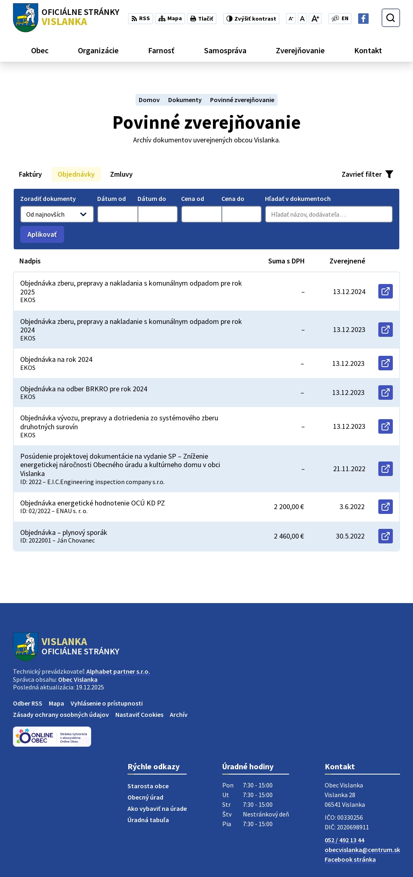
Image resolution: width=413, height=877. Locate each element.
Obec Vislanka (78, 679)
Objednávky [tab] (76, 174)
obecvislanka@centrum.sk (362, 850)
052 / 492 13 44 (344, 840)
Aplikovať (45, 236)
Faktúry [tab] (30, 174)
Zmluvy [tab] (121, 174)
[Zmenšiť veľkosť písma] (291, 18)
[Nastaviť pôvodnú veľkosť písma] (302, 18)
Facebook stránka (350, 859)
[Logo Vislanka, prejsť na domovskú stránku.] (66, 17)
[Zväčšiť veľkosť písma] (315, 18)
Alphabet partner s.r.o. (118, 671)
